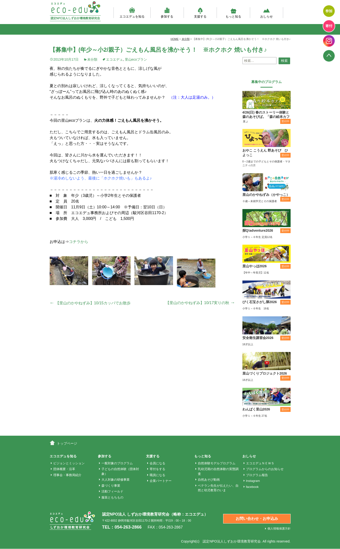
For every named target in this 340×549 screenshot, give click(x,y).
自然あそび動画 (209, 479)
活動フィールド (112, 491)
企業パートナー (161, 481)
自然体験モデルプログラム (216, 463)
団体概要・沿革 (64, 469)
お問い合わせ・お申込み (257, 519)
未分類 (92, 59)
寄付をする (157, 469)
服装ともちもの (112, 497)
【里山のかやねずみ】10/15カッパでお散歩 (90, 303)
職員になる (157, 475)
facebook (252, 487)
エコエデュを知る (132, 12)
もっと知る (233, 12)
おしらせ (266, 12)
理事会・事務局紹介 (67, 475)
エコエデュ (114, 59)
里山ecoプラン (136, 59)
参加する (167, 12)
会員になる (157, 463)
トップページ (67, 443)
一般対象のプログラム (117, 463)
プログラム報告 (257, 475)
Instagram (253, 481)
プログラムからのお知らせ (265, 469)
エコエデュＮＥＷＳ (260, 463)
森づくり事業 (110, 485)
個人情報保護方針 (279, 528)
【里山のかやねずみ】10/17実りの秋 (200, 303)
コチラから (78, 242)
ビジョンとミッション (69, 463)
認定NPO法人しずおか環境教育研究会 (231, 541)
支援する (200, 12)
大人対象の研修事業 (115, 479)
